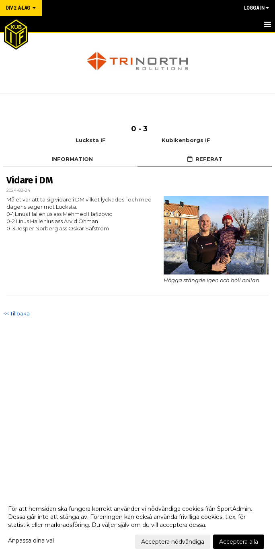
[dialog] (137, 525)
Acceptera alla (238, 541)
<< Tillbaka (16, 313)
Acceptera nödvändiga (172, 541)
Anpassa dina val (31, 540)
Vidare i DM (29, 180)
